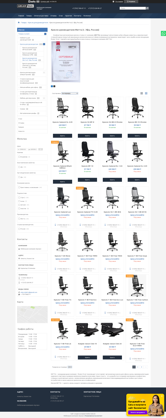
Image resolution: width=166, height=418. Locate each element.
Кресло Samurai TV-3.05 (87, 212)
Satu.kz (93, 414)
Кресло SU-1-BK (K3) (112, 212)
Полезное (87, 16)
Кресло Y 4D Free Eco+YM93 (137, 345)
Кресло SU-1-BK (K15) (137, 212)
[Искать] (147, 8)
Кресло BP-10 (87, 166)
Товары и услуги (23, 34)
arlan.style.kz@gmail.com (29, 292)
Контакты (77, 16)
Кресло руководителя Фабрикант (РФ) (29, 54)
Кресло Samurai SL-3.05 (137, 166)
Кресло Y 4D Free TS (62, 300)
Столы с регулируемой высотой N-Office (31, 103)
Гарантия (68, 16)
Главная (21, 16)
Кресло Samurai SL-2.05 (62, 122)
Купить (62, 135)
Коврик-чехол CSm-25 (112, 344)
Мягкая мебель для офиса (29, 87)
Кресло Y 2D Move (62, 256)
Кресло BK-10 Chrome (137, 122)
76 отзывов (119, 1)
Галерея (21, 127)
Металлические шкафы (28, 113)
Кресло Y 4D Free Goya (137, 256)
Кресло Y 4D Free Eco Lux (112, 300)
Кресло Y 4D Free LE (62, 344)
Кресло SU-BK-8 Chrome (112, 122)
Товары (29, 16)
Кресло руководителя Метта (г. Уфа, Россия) (29, 59)
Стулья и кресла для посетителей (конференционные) (27, 81)
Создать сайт (45, 1)
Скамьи (22, 109)
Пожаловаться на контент (93, 416)
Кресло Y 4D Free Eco (87, 300)
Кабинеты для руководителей (25, 39)
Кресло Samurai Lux (62, 212)
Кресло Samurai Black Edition (62, 167)
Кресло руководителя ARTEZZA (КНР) (29, 48)
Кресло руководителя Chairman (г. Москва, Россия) (29, 65)
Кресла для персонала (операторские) (27, 73)
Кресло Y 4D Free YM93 (87, 256)
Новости (21, 131)
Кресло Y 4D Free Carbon (137, 300)
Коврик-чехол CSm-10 (87, 344)
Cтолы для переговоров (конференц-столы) (28, 92)
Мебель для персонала (28, 98)
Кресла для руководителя (38, 22)
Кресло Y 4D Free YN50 (112, 256)
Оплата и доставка (41, 16)
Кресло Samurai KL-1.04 (112, 166)
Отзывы (53, 16)
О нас (61, 16)
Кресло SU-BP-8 (87, 122)
